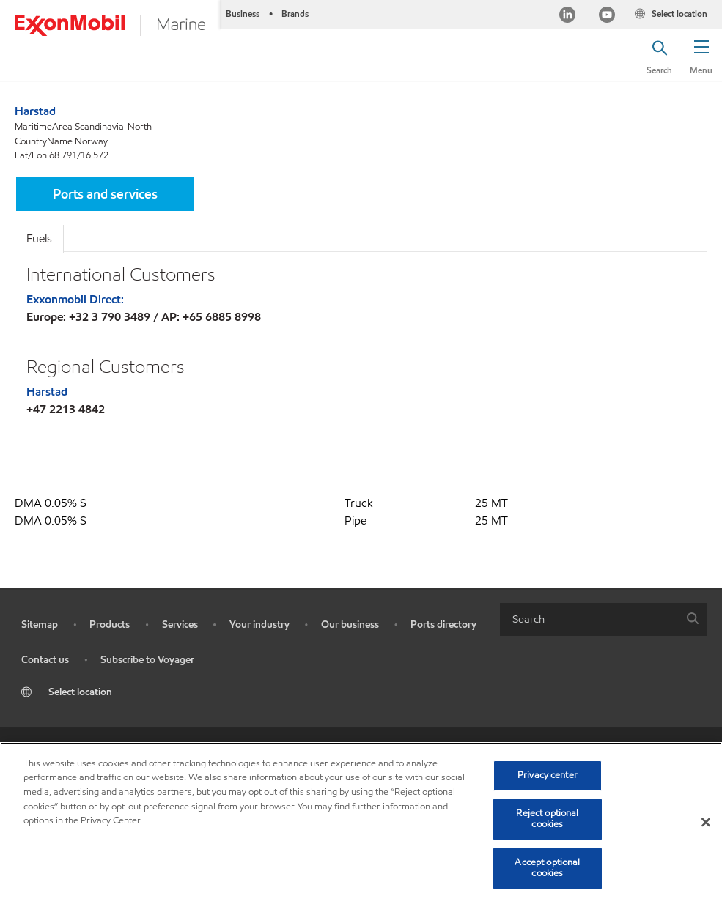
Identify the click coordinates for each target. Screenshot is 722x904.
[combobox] (604, 619)
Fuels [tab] (39, 238)
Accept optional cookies (547, 868)
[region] (361, 823)
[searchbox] (589, 619)
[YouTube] (607, 16)
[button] (701, 55)
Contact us (45, 660)
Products (109, 624)
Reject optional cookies (547, 819)
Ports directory (443, 624)
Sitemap (39, 624)
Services (180, 624)
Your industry (259, 624)
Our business (350, 624)
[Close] (706, 823)
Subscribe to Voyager (147, 660)
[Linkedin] (567, 16)
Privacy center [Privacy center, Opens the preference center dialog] (547, 775)
